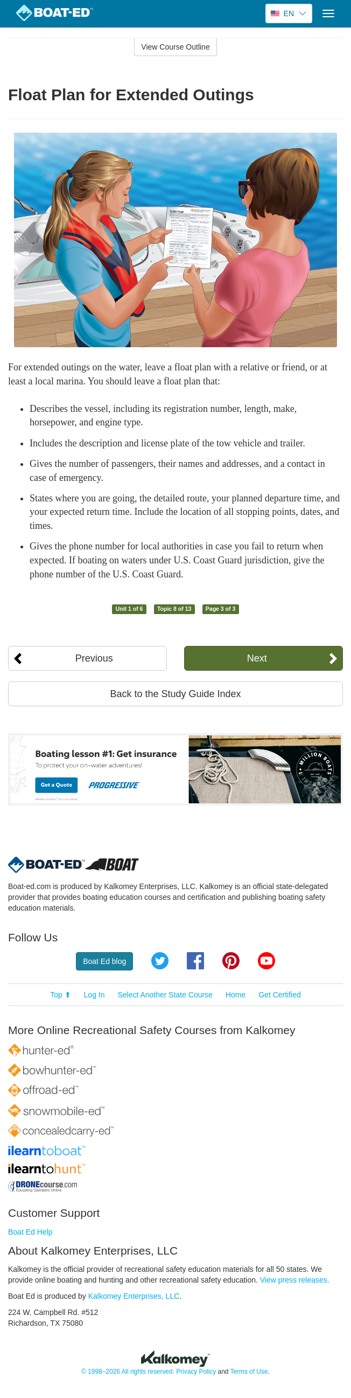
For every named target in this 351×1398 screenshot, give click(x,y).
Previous (94, 658)
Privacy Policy (196, 1371)
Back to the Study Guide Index (175, 693)
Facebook (195, 960)
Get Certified (279, 994)
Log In (94, 994)
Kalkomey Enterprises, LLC (134, 1296)
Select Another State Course (165, 994)
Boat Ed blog (104, 961)
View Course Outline (175, 47)
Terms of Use (249, 1371)
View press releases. (294, 1280)
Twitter (160, 960)
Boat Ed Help (30, 1232)
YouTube (266, 960)
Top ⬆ (60, 994)
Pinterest (231, 960)
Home (235, 994)
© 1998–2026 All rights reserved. (127, 1371)
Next (257, 658)
